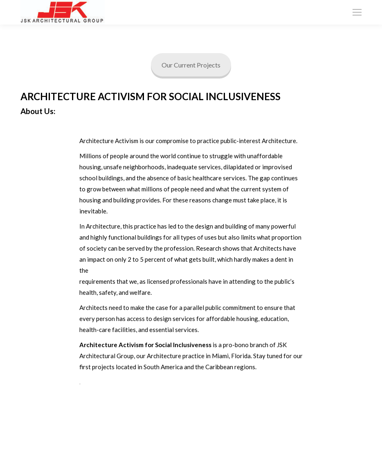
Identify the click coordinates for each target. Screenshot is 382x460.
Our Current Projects (191, 65)
